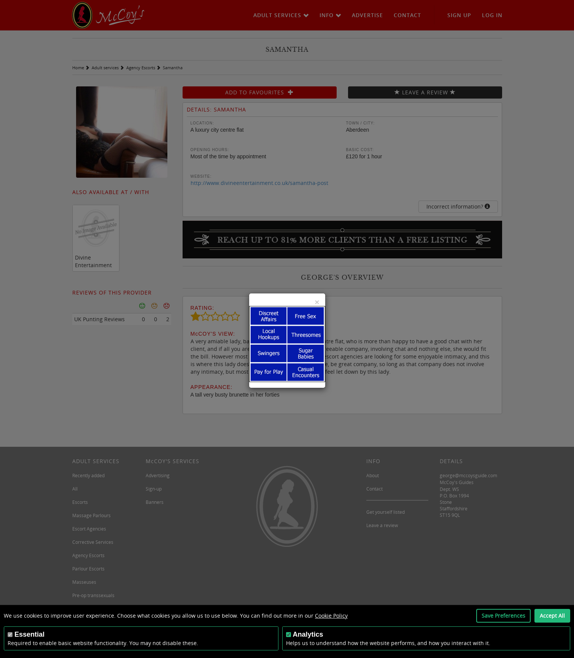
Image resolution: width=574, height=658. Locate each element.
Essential (29, 634)
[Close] (317, 302)
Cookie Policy (331, 615)
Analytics (308, 634)
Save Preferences (503, 615)
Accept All (552, 615)
